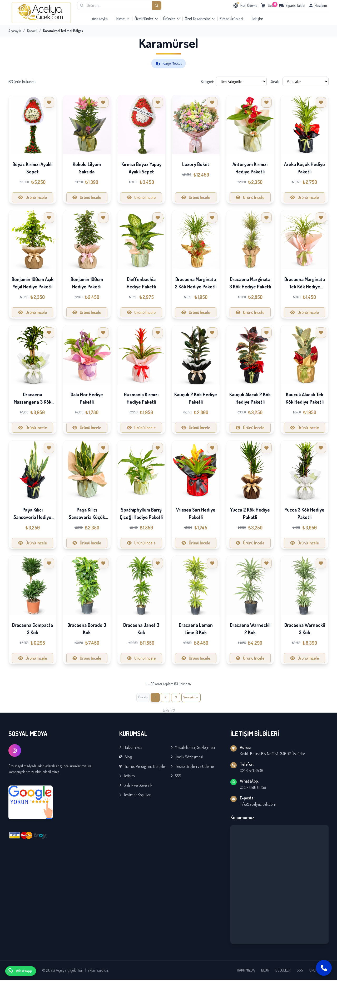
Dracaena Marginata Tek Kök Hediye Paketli (304, 286)
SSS (176, 777)
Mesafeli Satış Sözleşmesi (193, 748)
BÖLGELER (282, 971)
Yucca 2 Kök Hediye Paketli (250, 513)
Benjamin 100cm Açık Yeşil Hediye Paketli (32, 282)
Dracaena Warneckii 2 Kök (250, 628)
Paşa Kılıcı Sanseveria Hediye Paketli (32, 517)
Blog (125, 758)
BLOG (265, 971)
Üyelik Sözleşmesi (187, 758)
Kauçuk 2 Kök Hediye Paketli (195, 398)
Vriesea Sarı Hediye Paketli (195, 513)
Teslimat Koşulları (135, 796)
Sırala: (275, 81)
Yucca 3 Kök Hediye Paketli (304, 513)
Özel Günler (146, 18)
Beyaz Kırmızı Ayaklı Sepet (32, 167)
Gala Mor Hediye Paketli (87, 398)
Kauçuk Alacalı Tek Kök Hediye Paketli (305, 398)
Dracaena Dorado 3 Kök (86, 628)
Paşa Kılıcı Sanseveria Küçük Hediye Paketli (87, 517)
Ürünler (171, 18)
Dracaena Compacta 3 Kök (32, 628)
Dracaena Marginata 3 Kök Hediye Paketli (250, 282)
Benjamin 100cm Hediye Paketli (87, 282)
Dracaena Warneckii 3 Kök (304, 628)
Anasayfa (100, 18)
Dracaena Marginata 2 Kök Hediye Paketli (195, 282)
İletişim (257, 18)
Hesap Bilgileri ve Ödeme (192, 767)
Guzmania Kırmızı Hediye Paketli (141, 398)
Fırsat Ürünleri (231, 18)
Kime (123, 18)
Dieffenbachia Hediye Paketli (141, 282)
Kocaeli (32, 30)
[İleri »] (193, 698)
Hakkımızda (130, 748)
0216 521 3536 (251, 771)
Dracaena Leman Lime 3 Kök (196, 628)
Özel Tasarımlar (200, 18)
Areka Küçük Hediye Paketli (304, 167)
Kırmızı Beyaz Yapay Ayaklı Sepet (141, 167)
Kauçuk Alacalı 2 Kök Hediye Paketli (250, 398)
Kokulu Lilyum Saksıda (87, 167)
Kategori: (207, 81)
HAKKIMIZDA (246, 971)
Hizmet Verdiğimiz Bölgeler (142, 767)
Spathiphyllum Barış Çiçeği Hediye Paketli (141, 513)
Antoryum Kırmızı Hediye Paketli (249, 167)
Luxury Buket (195, 164)
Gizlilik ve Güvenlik (135, 786)
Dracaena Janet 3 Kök (141, 628)
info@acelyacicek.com (258, 805)
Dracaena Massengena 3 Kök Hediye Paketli (32, 402)
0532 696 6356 (253, 788)
